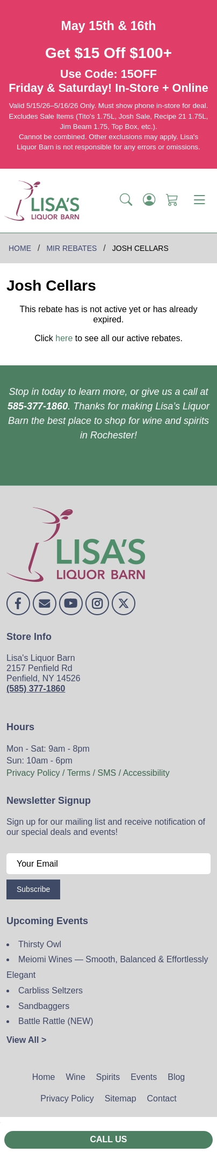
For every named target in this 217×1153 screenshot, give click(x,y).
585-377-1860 (38, 406)
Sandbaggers (43, 1006)
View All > (26, 1039)
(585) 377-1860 (35, 688)
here (64, 338)
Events (144, 1077)
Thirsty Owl (39, 944)
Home (43, 1077)
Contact (162, 1098)
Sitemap (120, 1098)
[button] (126, 200)
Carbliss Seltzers (50, 990)
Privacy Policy (67, 1098)
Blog (176, 1077)
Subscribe (33, 889)
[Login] (149, 200)
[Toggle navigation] (199, 200)
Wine (75, 1077)
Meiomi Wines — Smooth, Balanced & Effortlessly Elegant (107, 967)
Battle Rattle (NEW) (55, 1021)
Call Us (108, 1139)
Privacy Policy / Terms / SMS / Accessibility (88, 772)
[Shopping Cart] (172, 200)
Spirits (108, 1077)
